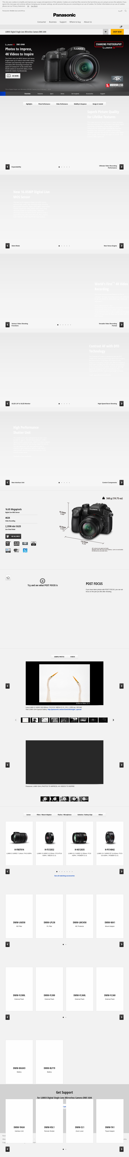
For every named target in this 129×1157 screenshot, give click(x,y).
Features (40, 93)
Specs (51, 93)
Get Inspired (75, 93)
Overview (27, 93)
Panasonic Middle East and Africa (13, 11)
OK (28, 6)
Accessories (89, 93)
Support (102, 93)
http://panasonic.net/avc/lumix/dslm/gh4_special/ (65, 709)
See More (34, 6)
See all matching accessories (64, 876)
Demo (62, 93)
